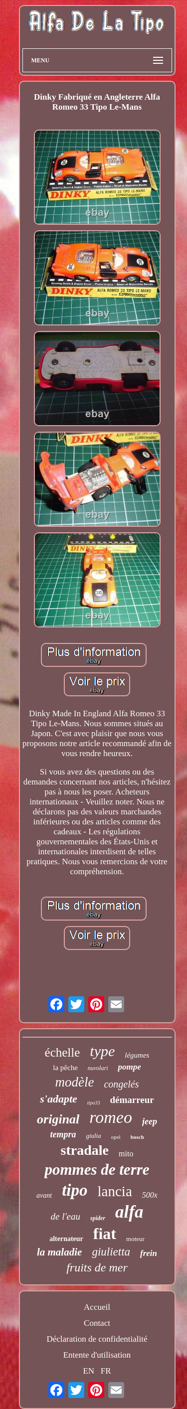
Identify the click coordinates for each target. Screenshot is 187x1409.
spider (97, 1218)
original (58, 1119)
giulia (93, 1135)
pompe (129, 1067)
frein (148, 1253)
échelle (62, 1052)
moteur (135, 1239)
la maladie (59, 1252)
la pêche (65, 1068)
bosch (137, 1137)
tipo (74, 1190)
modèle (74, 1082)
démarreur (132, 1100)
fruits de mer (97, 1267)
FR (106, 1371)
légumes (137, 1055)
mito (126, 1153)
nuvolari (98, 1068)
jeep (149, 1121)
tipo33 (93, 1102)
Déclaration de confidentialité (96, 1339)
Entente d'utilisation (97, 1355)
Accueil (97, 1307)
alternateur (66, 1239)
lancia (115, 1191)
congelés (121, 1084)
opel (116, 1137)
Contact (97, 1323)
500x (150, 1195)
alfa (129, 1212)
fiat (104, 1234)
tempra (63, 1134)
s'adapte (58, 1099)
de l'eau (65, 1216)
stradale (85, 1150)
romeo (110, 1117)
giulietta (111, 1252)
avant (44, 1195)
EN (88, 1371)
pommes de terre (96, 1169)
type (102, 1051)
